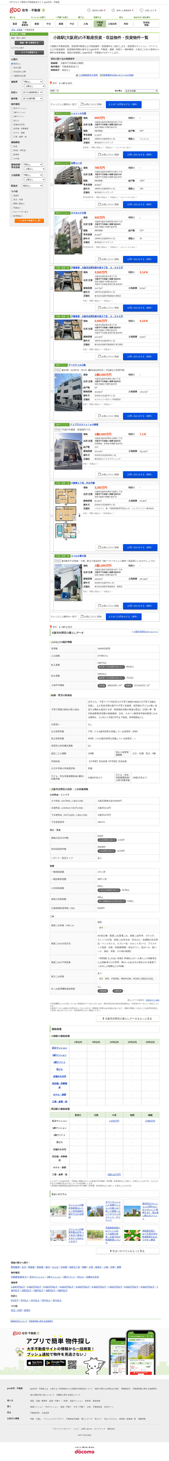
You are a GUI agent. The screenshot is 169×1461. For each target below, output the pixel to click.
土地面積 (15, 175)
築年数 (14, 98)
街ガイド (98, 1419)
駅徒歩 (14, 186)
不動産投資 (97, 1407)
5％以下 (15, 1300)
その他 (16, 158)
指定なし (17, 64)
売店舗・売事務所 (21, 128)
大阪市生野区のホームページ (146, 632)
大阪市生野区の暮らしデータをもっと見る (128, 1018)
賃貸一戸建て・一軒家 (58, 1401)
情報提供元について (18, 1321)
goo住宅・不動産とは (39, 1389)
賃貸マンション (76, 1401)
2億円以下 (27, 1290)
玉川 (24, 1267)
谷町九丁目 (74, 1267)
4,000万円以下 (67, 1287)
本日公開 (17, 68)
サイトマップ (99, 1429)
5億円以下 (63, 1290)
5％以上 (24, 1300)
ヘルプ (76, 1429)
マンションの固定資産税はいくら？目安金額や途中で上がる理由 (76, 1211)
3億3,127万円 (114, 1174)
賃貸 (32, 1401)
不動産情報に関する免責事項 (41, 1321)
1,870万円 (114, 1121)
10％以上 (35, 1300)
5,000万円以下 (83, 1287)
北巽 (112, 1267)
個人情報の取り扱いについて (42, 1395)
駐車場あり (18, 216)
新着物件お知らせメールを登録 (118, 75)
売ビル (16, 120)
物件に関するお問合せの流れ (107, 1389)
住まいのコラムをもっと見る (129, 1251)
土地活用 (45, 1413)
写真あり (17, 208)
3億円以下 (39, 1290)
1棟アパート (19, 116)
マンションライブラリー (54, 1419)
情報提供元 (125, 1389)
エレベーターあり (21, 212)
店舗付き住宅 (19, 124)
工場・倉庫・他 (20, 137)
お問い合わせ (86, 1429)
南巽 (119, 1267)
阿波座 (31, 1267)
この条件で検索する (28, 221)
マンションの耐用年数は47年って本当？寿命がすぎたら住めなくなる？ (76, 1235)
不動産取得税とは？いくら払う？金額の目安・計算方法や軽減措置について (113, 1235)
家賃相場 (96, 1401)
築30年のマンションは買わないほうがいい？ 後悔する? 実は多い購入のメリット (150, 1211)
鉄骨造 (16, 154)
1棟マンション (20, 112)
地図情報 (142, 1419)
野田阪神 (15, 1267)
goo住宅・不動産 (15, 1388)
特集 (32, 1419)
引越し (39, 1419)
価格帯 (14, 82)
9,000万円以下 (148, 1287)
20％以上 (57, 1300)
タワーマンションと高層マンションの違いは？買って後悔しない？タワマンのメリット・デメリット (113, 1211)
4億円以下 (51, 1290)
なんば (55, 1267)
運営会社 (111, 1429)
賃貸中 (16, 196)
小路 (106, 1267)
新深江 (98, 1267)
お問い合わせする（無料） (140, 154)
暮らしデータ (86, 1419)
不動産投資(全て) (19, 1277)
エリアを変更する (29, 52)
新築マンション (36, 1407)
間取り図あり (19, 204)
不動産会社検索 (72, 1419)
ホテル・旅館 (19, 133)
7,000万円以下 (115, 1287)
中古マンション (51, 1407)
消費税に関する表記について (68, 1395)
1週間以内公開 (20, 76)
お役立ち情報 (13, 1418)
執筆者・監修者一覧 (127, 1419)
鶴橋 (84, 1267)
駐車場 (88, 1401)
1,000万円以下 (18, 1287)
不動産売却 (35, 1413)
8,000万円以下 (131, 1287)
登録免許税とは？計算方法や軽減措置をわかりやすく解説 (149, 1235)
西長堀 (40, 1267)
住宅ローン (108, 1407)
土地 (89, 1407)
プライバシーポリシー (62, 1429)
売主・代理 (18, 200)
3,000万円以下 (50, 1287)
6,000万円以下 (99, 1287)
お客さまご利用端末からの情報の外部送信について (71, 1389)
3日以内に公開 (20, 72)
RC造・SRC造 (20, 150)
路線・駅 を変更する (29, 43)
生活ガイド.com (152, 1000)
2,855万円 (150, 1121)
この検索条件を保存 (88, 75)
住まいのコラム (110, 1419)
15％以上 (46, 1300)
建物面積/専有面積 (15, 165)
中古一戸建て (79, 1407)
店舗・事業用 (41, 1401)
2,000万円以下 (34, 1287)
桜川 (48, 1267)
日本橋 (64, 1267)
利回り (14, 92)
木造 (15, 146)
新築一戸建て (65, 1407)
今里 (91, 1267)
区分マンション (20, 108)
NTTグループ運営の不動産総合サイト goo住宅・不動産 (35, 2)
